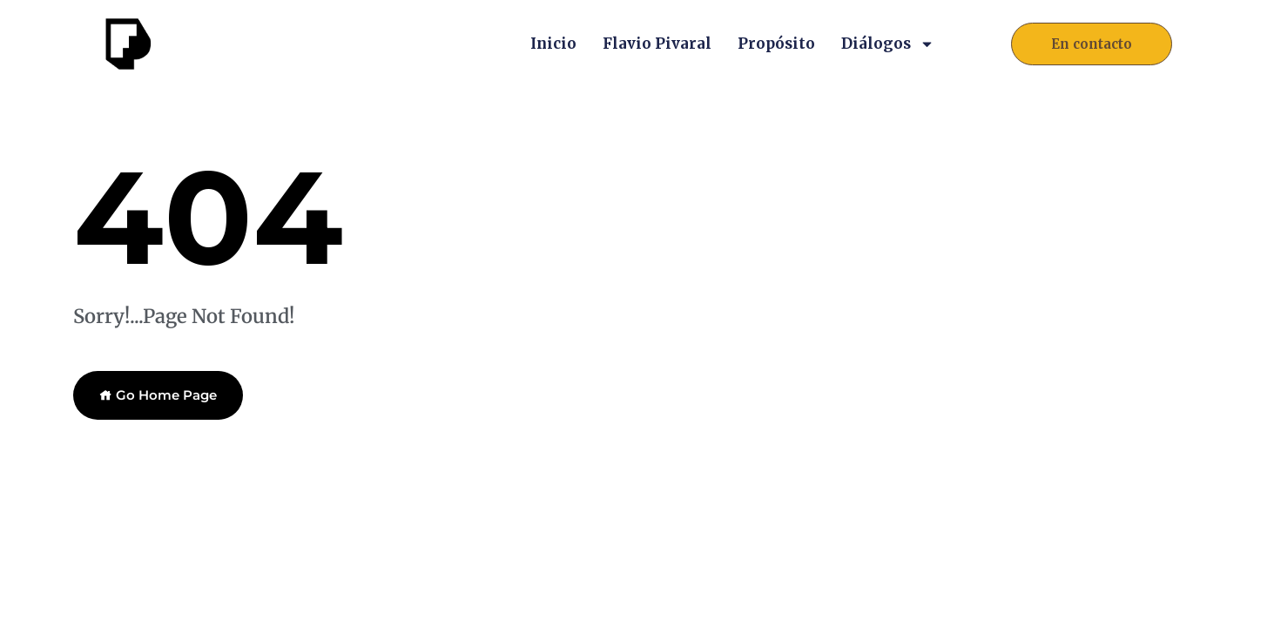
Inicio (553, 43)
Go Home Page (158, 395)
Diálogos (887, 43)
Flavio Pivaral (657, 43)
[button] (1091, 44)
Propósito (776, 43)
